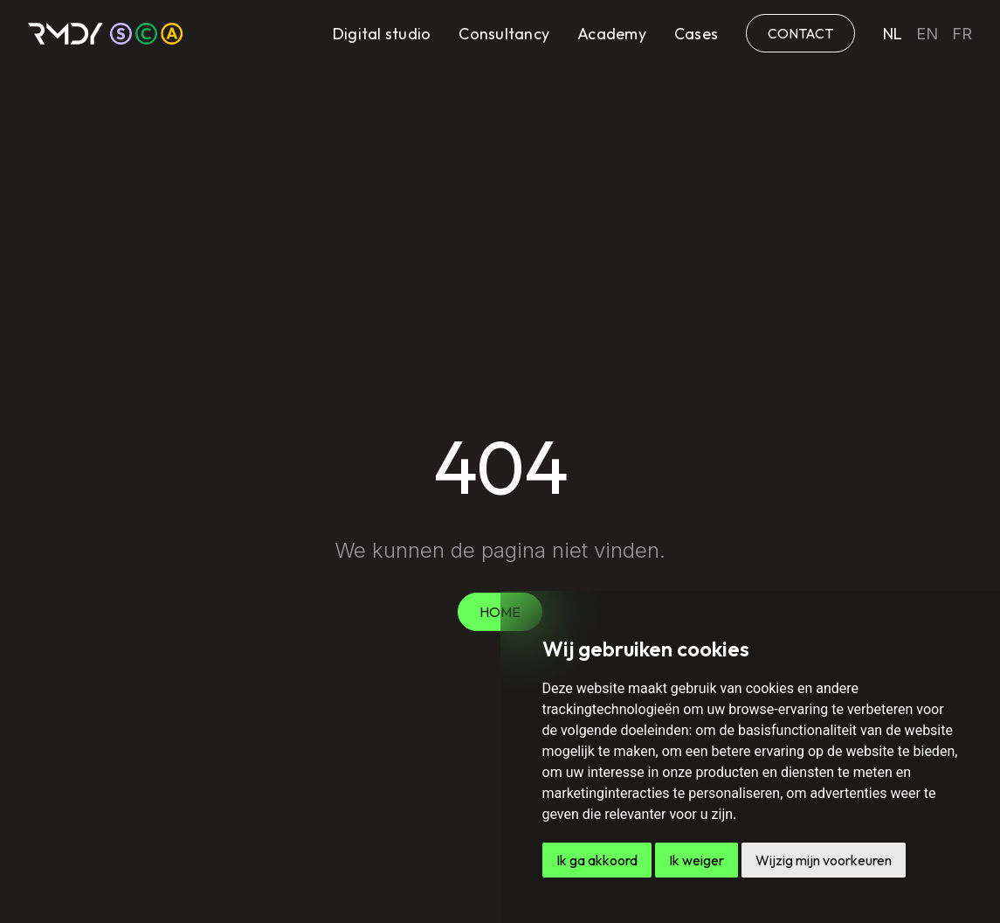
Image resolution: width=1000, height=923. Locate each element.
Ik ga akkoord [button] (597, 860)
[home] (105, 34)
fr (962, 33)
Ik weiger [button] (696, 860)
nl (892, 34)
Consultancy (504, 34)
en (927, 33)
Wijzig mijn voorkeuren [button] (823, 860)
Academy (611, 34)
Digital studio (382, 34)
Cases (696, 34)
